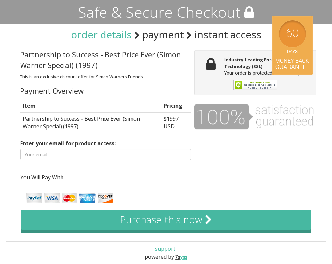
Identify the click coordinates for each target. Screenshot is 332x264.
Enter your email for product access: (68, 143)
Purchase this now (166, 219)
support (165, 248)
